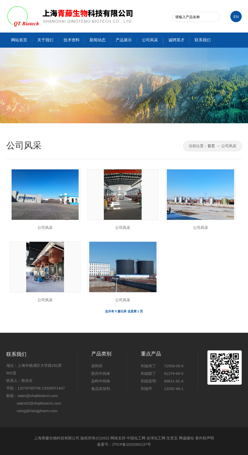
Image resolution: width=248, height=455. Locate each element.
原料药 (97, 366)
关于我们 (45, 40)
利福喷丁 (148, 373)
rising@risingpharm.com (37, 411)
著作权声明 (204, 438)
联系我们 (203, 40)
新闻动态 (97, 40)
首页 (211, 146)
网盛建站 (186, 438)
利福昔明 (148, 381)
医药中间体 (100, 373)
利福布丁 (148, 366)
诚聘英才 (176, 40)
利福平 (146, 388)
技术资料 (72, 40)
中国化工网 (136, 438)
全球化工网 (155, 438)
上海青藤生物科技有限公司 (56, 438)
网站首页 (19, 40)
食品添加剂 (100, 388)
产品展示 (124, 40)
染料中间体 (100, 381)
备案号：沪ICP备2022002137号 (124, 444)
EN (236, 16)
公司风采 (150, 40)
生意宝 (172, 438)
